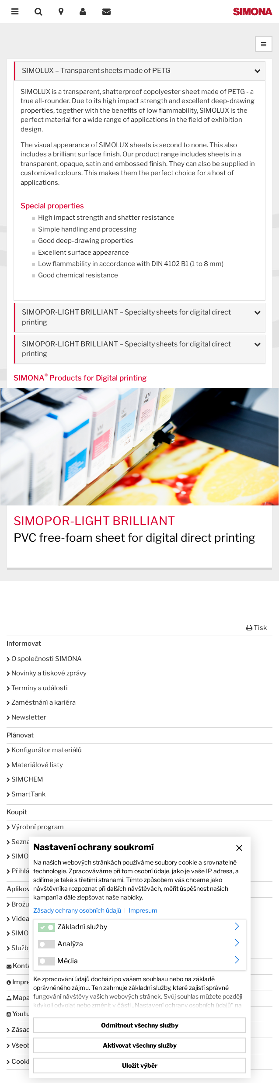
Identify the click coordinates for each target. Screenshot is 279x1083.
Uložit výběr (139, 1065)
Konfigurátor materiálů (44, 750)
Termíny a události (37, 688)
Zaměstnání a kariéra (41, 702)
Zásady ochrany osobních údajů (77, 910)
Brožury (21, 904)
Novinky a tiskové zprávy (47, 673)
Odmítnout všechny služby (139, 1025)
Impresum (143, 910)
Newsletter (26, 717)
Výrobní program (35, 827)
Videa (18, 919)
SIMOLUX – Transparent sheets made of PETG (96, 70)
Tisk (256, 628)
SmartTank (26, 794)
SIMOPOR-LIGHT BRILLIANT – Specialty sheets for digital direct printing (126, 317)
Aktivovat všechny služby (140, 1045)
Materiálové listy (35, 765)
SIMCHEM (25, 779)
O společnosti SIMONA (44, 659)
